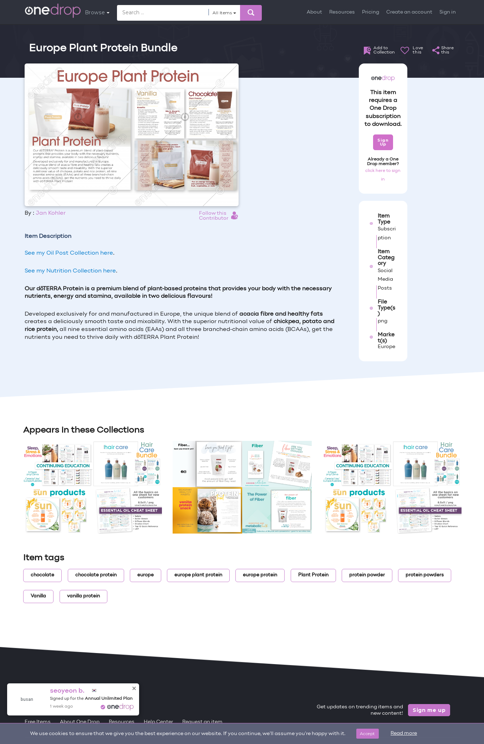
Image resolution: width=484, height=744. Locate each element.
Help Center (158, 722)
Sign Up (382, 142)
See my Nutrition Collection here (70, 271)
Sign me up (429, 710)
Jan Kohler (51, 213)
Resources (342, 12)
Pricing (370, 12)
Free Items (38, 722)
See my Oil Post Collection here (69, 253)
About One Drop (80, 722)
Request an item (202, 722)
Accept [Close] (367, 733)
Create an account (409, 12)
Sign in (447, 12)
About (314, 12)
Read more (404, 733)
